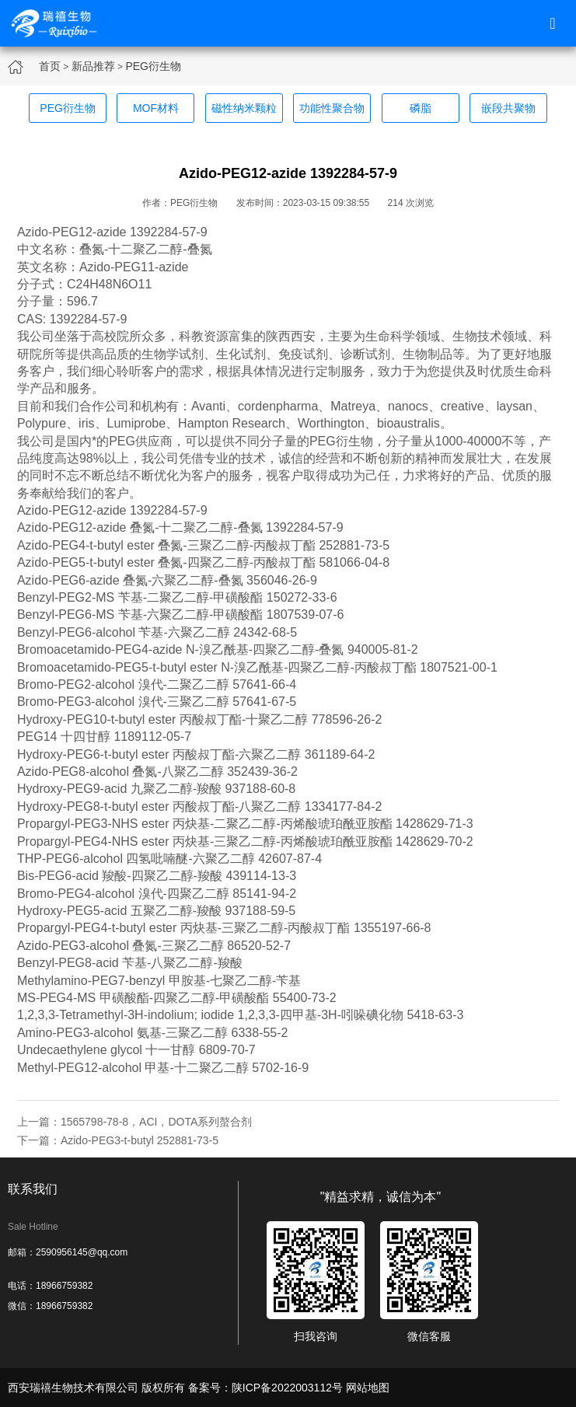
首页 (50, 66)
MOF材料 (156, 108)
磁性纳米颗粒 (244, 108)
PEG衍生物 (153, 66)
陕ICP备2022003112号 (287, 1387)
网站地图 (367, 1387)
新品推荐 (93, 66)
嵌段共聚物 (508, 108)
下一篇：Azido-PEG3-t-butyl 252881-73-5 (117, 1140)
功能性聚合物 (332, 108)
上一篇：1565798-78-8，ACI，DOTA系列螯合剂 (134, 1121)
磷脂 (420, 108)
